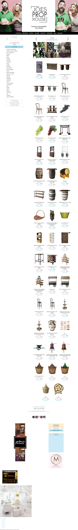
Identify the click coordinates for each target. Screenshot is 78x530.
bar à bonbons (10, 52)
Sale (55, 33)
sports (8, 90)
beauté (8, 54)
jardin (8, 71)
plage (8, 87)
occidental (9, 84)
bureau (8, 58)
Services (25, 33)
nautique (9, 80)
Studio (31, 33)
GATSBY (8, 66)
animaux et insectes (11, 49)
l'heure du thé (10, 74)
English (60, 33)
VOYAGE (8, 95)
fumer (8, 64)
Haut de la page (39, 408)
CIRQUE (8, 60)
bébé (8, 55)
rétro (8, 89)
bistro (8, 57)
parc (8, 86)
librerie (8, 75)
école (8, 63)
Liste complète (10, 96)
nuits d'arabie (10, 83)
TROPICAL (9, 92)
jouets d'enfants (10, 72)
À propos (18, 33)
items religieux (10, 69)
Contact (43, 33)
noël (8, 81)
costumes (9, 61)
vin (7, 93)
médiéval (9, 78)
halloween (9, 67)
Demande (49, 33)
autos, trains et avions (12, 51)
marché (8, 77)
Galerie (37, 33)
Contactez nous (47, 411)
